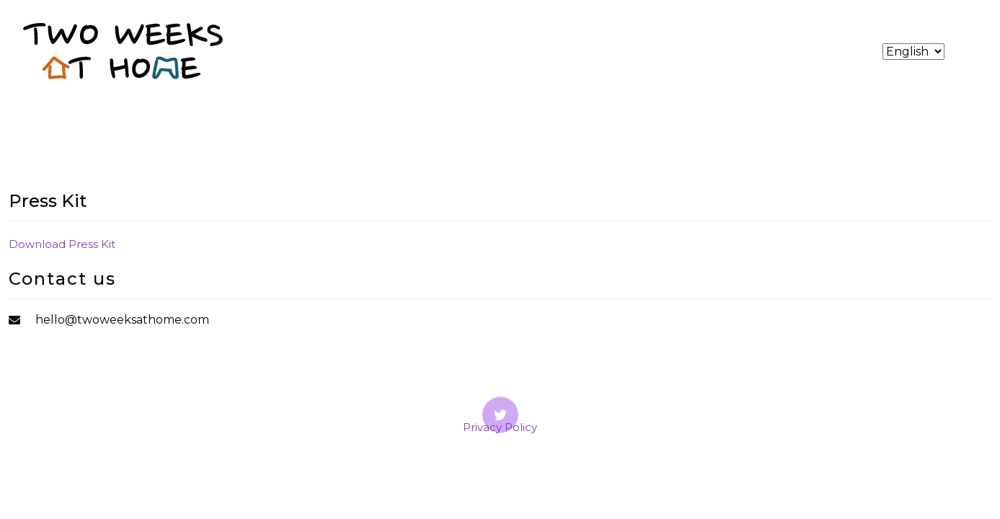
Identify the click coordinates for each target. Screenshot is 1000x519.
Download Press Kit (62, 244)
